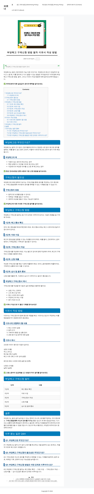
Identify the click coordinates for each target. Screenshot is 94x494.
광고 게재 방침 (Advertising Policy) (27, 4)
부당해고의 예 (13, 95)
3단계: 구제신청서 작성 (16, 109)
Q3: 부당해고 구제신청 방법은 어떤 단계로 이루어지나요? (27, 135)
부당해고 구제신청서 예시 (16, 115)
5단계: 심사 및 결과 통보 (16, 113)
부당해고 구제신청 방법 (13, 102)
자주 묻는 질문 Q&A (12, 129)
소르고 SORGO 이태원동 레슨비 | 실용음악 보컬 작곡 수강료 (33, 479)
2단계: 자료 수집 (13, 106)
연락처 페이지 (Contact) (74, 4)
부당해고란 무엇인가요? (13, 93)
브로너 (6, 7)
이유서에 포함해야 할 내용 (17, 120)
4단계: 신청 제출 (13, 111)
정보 (32, 477)
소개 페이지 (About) (18, 10)
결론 (7, 126)
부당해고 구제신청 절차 (13, 124)
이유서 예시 (12, 122)
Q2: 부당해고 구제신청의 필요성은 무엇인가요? (23, 133)
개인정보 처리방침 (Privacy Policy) (52, 4)
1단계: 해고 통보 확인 (15, 104)
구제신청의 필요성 (11, 98)
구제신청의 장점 (13, 100)
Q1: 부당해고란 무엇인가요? (17, 131)
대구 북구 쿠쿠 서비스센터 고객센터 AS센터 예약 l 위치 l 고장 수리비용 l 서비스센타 (33, 481)
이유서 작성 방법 (11, 117)
